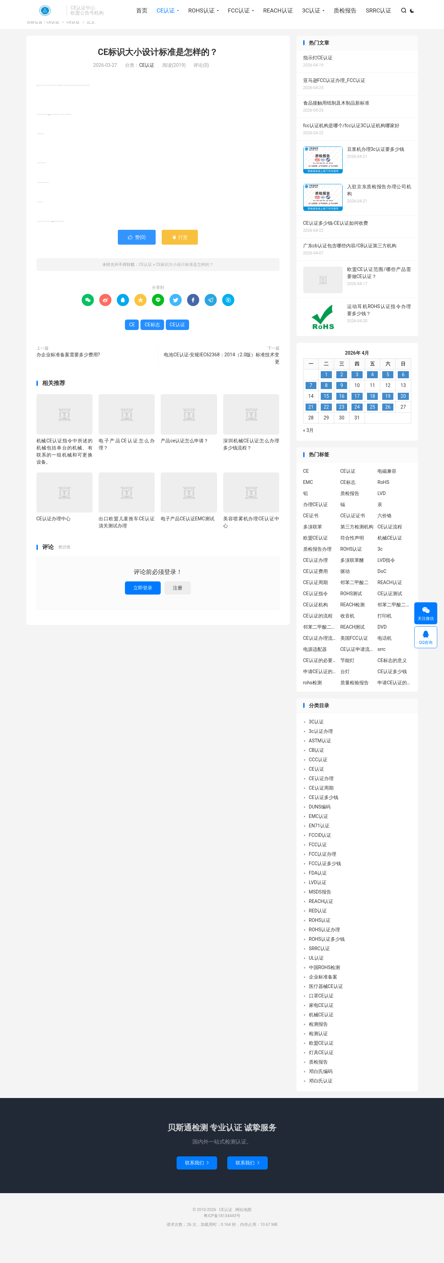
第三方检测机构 (356, 548)
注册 (177, 609)
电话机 (384, 660)
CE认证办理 (315, 582)
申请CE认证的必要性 (320, 693)
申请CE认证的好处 (394, 704)
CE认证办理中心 (53, 540)
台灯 (345, 693)
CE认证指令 (315, 615)
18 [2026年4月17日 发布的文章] (372, 418)
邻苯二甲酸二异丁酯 (394, 626)
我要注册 (62, 8)
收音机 (347, 637)
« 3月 (308, 452)
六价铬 (384, 537)
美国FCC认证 (354, 660)
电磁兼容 (386, 493)
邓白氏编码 (321, 1093)
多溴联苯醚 (352, 582)
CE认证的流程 (318, 637)
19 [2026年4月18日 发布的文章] (388, 418)
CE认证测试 (389, 615)
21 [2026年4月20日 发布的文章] (311, 429)
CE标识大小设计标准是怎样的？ (158, 74)
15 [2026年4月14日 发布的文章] (326, 418)
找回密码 (87, 8)
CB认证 (316, 772)
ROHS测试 (351, 615)
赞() (137, 259)
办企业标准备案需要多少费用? (68, 376)
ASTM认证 (320, 762)
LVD (381, 515)
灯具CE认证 (321, 1074)
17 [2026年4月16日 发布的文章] (357, 418)
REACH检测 (352, 626)
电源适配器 (315, 671)
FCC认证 (236, 24)
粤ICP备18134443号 (222, 1237)
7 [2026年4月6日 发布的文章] (311, 407)
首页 (138, 24)
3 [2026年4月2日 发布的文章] (357, 396)
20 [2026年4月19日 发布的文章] (403, 418)
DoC (381, 593)
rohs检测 (312, 704)
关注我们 (404, 8)
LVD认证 (318, 904)
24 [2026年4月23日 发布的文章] (357, 429)
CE (132, 346)
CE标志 (152, 346)
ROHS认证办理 (324, 951)
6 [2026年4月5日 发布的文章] (403, 396)
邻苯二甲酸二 (354, 604)
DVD (382, 649)
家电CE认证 (321, 1027)
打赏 (180, 259)
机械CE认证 (389, 559)
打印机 (384, 637)
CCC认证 (318, 781)
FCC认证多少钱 (325, 885)
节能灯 (347, 682)
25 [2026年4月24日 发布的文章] (372, 429)
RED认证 (318, 932)
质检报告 (341, 24)
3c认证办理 (321, 753)
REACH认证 (274, 24)
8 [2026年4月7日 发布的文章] (326, 407)
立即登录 (142, 609)
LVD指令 (386, 582)
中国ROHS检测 (324, 989)
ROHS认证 (198, 24)
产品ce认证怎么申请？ (184, 462)
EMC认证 (318, 838)
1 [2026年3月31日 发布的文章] (326, 396)
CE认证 (44, 24)
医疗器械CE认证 (326, 1008)
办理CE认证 (315, 526)
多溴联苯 (312, 548)
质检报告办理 (317, 571)
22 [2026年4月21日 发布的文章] (326, 429)
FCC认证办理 (323, 876)
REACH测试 (352, 649)
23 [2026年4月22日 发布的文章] (341, 429)
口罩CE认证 (321, 1017)
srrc (381, 671)
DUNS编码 (320, 828)
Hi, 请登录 (36, 8)
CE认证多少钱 (392, 693)
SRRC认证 (375, 24)
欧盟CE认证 (315, 559)
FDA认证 (318, 895)
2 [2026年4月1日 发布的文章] (341, 396)
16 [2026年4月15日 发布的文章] (341, 418)
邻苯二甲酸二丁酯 (320, 649)
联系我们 (197, 1184)
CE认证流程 (389, 548)
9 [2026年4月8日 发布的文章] (341, 407)
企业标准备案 (323, 998)
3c (380, 571)
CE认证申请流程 (357, 671)
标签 (381, 8)
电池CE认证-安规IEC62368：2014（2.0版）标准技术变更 (221, 380)
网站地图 (243, 1231)
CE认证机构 (315, 626)
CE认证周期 (315, 604)
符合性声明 (352, 559)
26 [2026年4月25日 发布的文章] (388, 429)
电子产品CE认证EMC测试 (187, 540)
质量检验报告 (354, 704)
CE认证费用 (315, 593)
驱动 (345, 593)
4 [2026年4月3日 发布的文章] (372, 396)
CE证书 (310, 537)
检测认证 (318, 1055)
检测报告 (318, 1046)
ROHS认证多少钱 (327, 961)
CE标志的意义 (392, 682)
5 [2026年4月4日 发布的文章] (388, 396)
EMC (308, 504)
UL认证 (316, 980)
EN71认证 (319, 847)
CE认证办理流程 (320, 660)
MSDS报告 (320, 913)
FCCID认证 (320, 857)
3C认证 (308, 24)
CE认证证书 (352, 537)
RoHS (383, 504)
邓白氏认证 (321, 1102)
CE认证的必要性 (320, 682)
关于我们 (357, 8)
